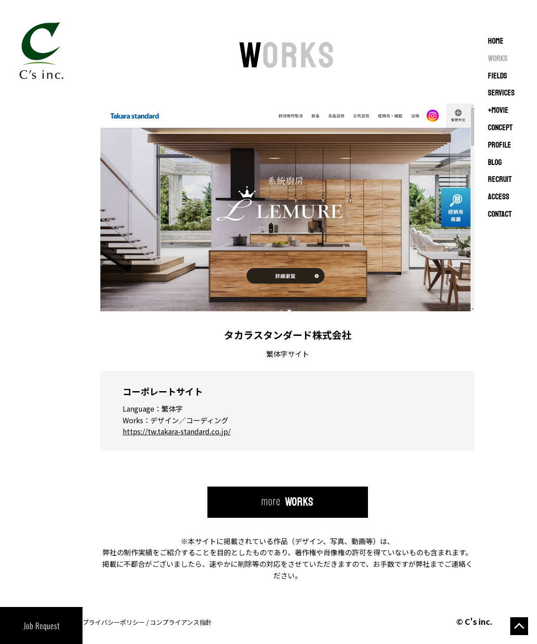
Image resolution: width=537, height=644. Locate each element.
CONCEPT (500, 128)
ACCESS (498, 197)
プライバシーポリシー (114, 622)
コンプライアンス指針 (181, 622)
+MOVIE (498, 111)
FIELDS (497, 76)
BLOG (495, 163)
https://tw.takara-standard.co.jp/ (177, 431)
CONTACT (500, 215)
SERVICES (501, 93)
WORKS (498, 59)
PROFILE (499, 145)
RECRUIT (500, 180)
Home (496, 41)
